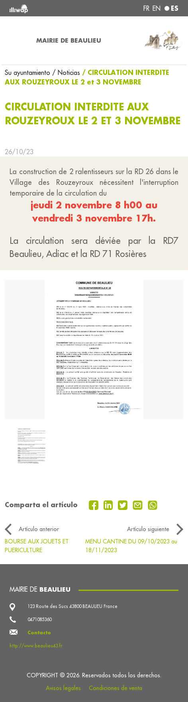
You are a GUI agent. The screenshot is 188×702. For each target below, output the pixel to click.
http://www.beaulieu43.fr (36, 646)
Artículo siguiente (148, 529)
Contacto (39, 632)
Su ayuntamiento (28, 72)
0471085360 (39, 619)
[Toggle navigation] (15, 40)
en (157, 8)
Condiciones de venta (115, 688)
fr (146, 8)
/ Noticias (66, 72)
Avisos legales (63, 688)
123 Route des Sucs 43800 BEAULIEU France (72, 606)
